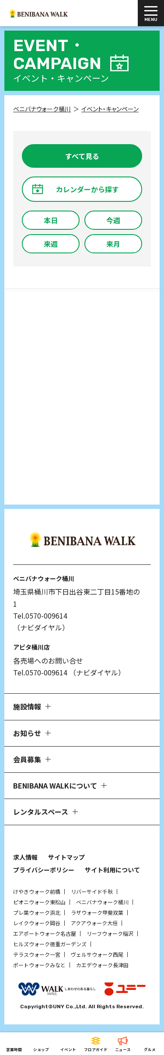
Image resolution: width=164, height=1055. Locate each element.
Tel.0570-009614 (40, 615)
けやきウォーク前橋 (36, 891)
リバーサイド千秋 (92, 891)
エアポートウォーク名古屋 (44, 933)
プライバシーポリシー (43, 869)
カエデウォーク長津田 (102, 965)
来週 (51, 244)
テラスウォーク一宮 (36, 954)
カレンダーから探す (87, 189)
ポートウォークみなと (39, 965)
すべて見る (82, 156)
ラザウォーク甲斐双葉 (97, 912)
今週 (113, 220)
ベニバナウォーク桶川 (102, 902)
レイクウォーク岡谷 (36, 923)
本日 (51, 220)
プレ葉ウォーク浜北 (36, 912)
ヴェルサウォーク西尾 (97, 954)
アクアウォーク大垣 (94, 923)
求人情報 (25, 857)
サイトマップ (66, 857)
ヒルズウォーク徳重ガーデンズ (50, 944)
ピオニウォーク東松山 (39, 902)
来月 (113, 244)
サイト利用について (112, 869)
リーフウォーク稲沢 (110, 933)
